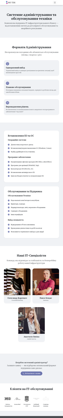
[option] (8, 401)
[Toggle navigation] (54, 2)
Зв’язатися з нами (31, 373)
